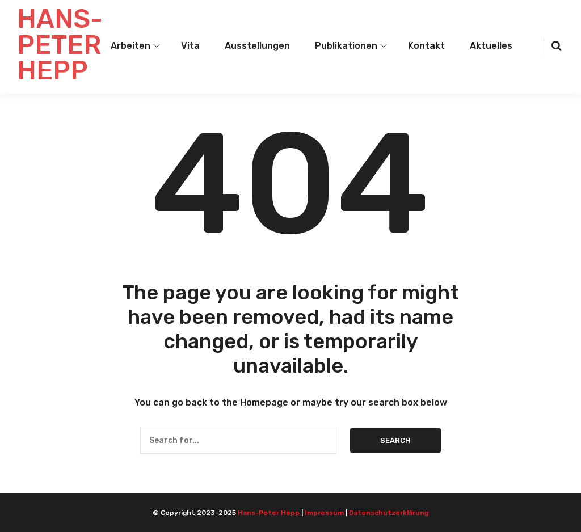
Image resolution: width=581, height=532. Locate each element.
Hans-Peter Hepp (269, 513)
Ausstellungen (257, 45)
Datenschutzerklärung (388, 513)
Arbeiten (130, 45)
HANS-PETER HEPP (60, 44)
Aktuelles (491, 45)
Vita (190, 45)
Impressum (324, 513)
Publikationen (346, 45)
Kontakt (426, 45)
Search (395, 440)
